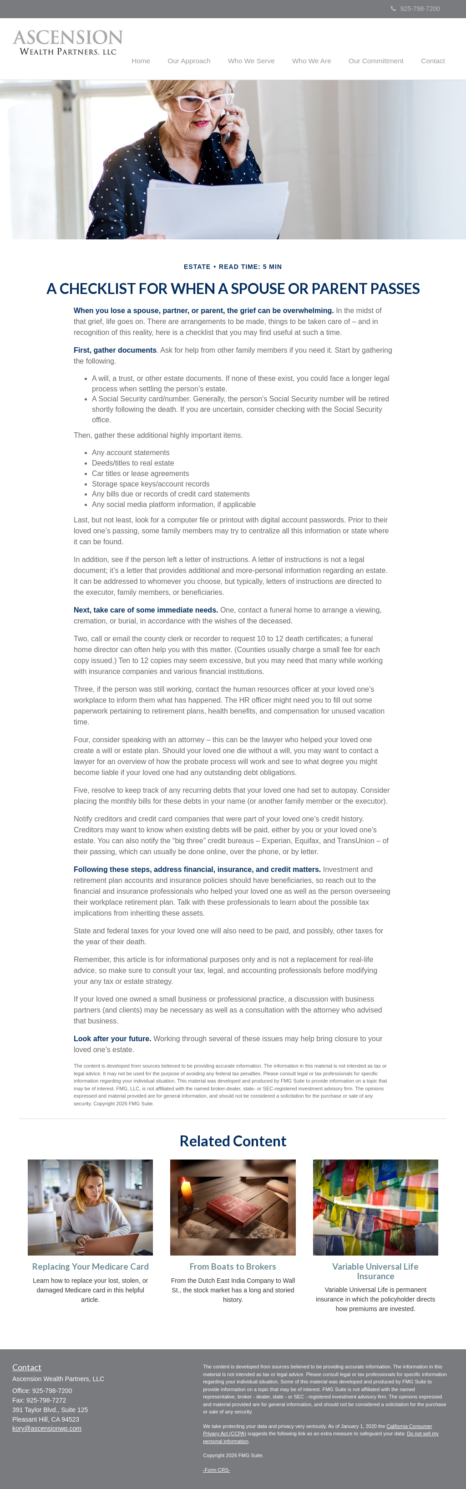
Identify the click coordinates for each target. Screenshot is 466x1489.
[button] (205, 47)
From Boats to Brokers (233, 1266)
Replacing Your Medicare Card (90, 1266)
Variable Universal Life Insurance (375, 1271)
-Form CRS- (216, 1469)
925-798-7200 (415, 8)
